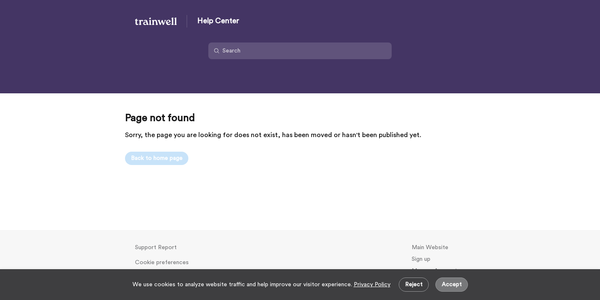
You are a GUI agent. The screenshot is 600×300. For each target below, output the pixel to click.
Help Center (218, 21)
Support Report (156, 247)
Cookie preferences (162, 262)
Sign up (421, 259)
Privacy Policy (372, 285)
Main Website (430, 247)
